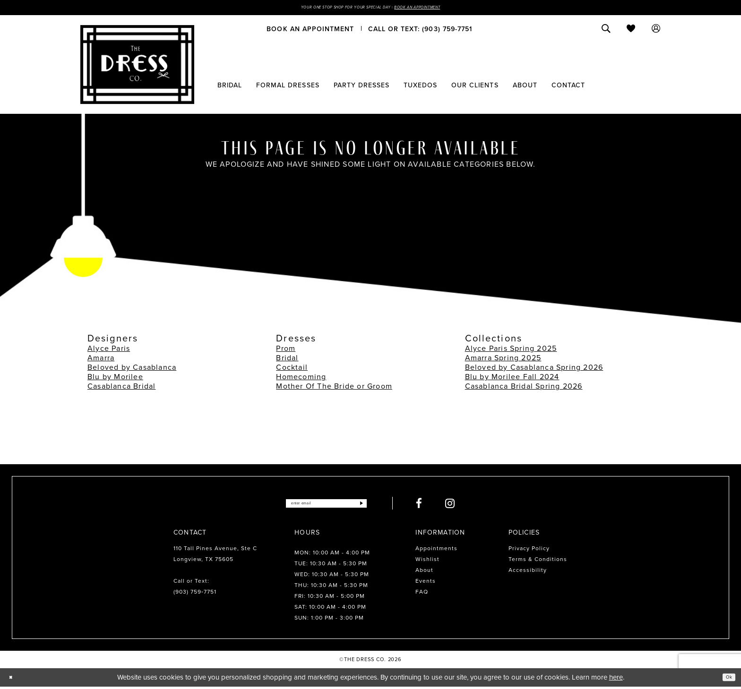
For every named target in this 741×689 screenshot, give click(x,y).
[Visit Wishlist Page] (631, 30)
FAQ (421, 594)
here (616, 679)
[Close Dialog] (14, 680)
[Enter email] (326, 505)
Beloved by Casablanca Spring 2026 (534, 369)
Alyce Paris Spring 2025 (511, 350)
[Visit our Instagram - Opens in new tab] (472, 505)
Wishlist (427, 561)
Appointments (436, 550)
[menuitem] (310, 30)
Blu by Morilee (115, 379)
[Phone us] (420, 30)
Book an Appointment (445, 8)
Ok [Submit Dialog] (726, 679)
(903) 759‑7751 (194, 594)
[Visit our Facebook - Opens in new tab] (441, 505)
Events (425, 583)
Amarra (100, 360)
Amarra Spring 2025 (503, 360)
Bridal (287, 360)
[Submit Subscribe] (381, 505)
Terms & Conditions (537, 561)
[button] (656, 30)
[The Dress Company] (137, 66)
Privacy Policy (529, 550)
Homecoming (301, 379)
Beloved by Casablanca (131, 369)
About (424, 572)
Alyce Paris (108, 350)
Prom (285, 350)
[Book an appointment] (310, 30)
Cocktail (292, 369)
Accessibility (527, 572)
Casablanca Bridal (121, 388)
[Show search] (606, 30)
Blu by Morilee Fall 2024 (512, 379)
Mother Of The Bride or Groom (334, 388)
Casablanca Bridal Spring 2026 (524, 388)
